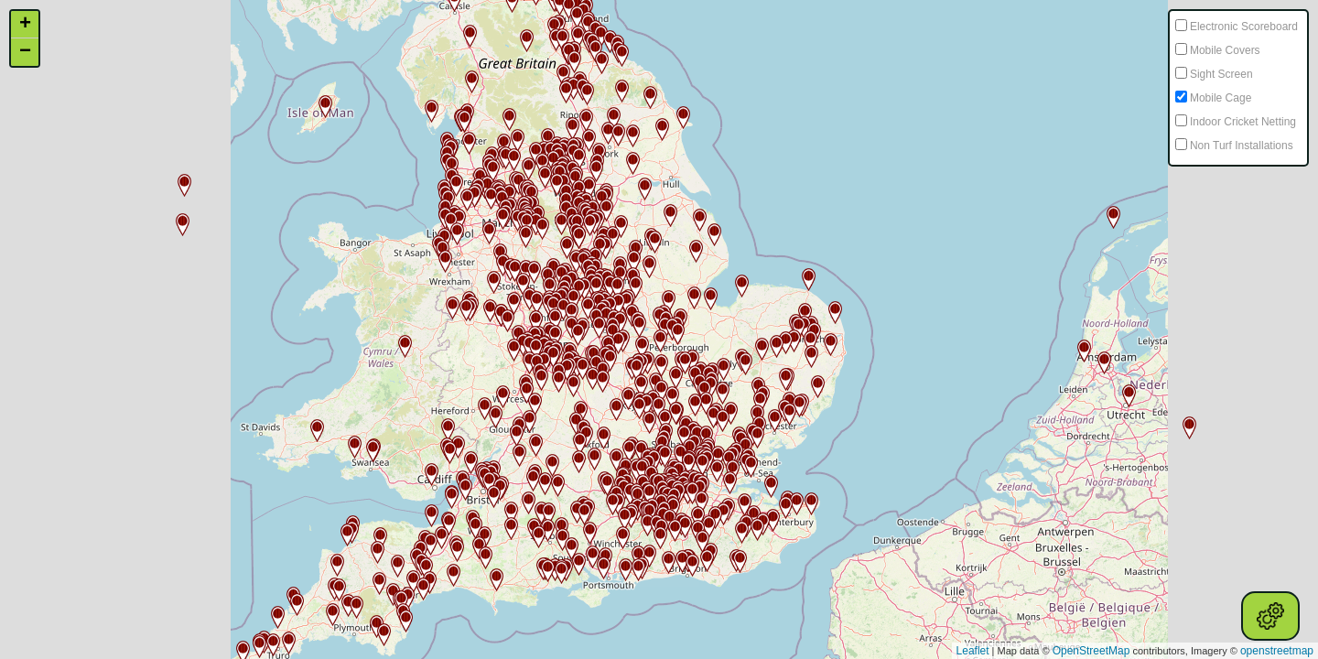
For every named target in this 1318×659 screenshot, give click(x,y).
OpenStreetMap (1091, 650)
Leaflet (972, 650)
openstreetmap (1276, 650)
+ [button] (25, 24)
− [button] (25, 52)
